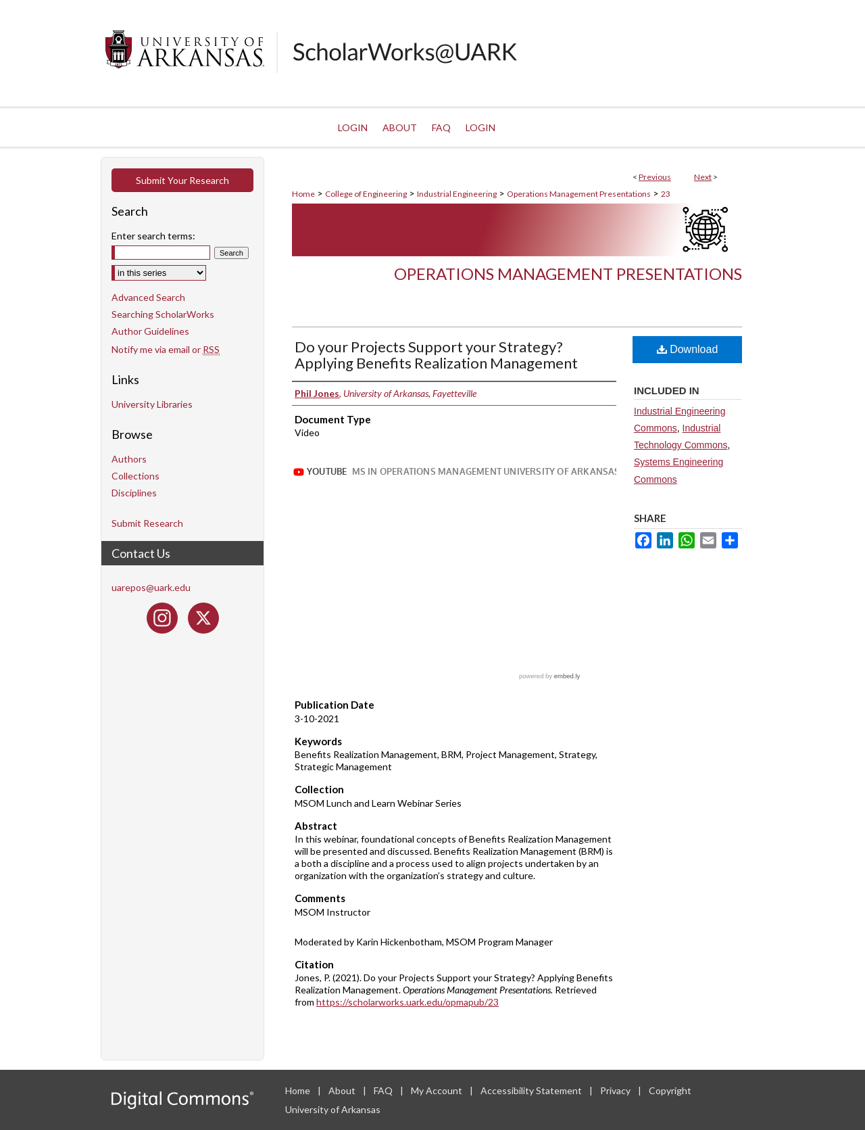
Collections (135, 475)
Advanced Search (148, 297)
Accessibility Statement (532, 1090)
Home (303, 194)
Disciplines (134, 492)
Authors (129, 459)
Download (687, 349)
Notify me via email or (166, 349)
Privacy (616, 1090)
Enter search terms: (153, 235)
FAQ (384, 1090)
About (342, 1090)
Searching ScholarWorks (163, 314)
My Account (437, 1090)
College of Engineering (366, 194)
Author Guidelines (150, 331)
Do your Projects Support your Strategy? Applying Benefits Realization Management (436, 354)
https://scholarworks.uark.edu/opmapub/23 (407, 1002)
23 (665, 194)
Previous (655, 177)
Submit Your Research (182, 180)
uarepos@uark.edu (151, 587)
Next (703, 177)
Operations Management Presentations (579, 194)
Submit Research (147, 523)
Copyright (670, 1090)
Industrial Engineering (457, 194)
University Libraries (152, 404)
